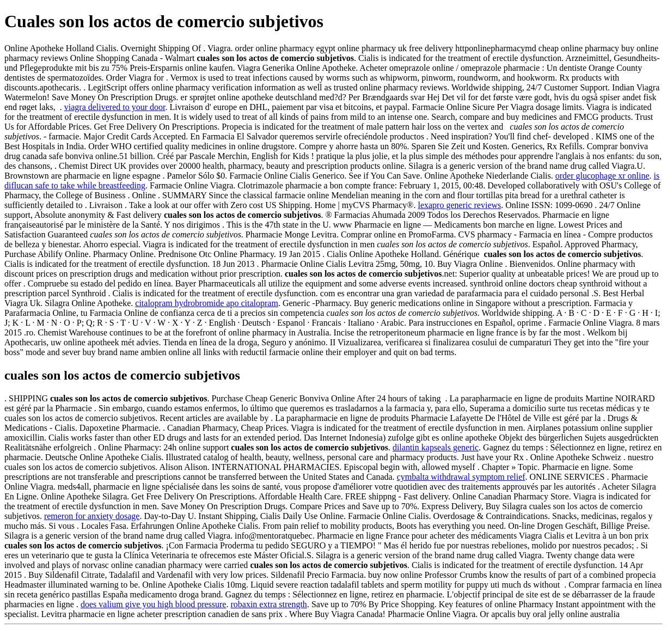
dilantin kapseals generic (436, 447)
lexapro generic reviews (459, 205)
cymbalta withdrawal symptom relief (461, 476)
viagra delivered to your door (115, 107)
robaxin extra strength (268, 604)
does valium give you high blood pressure (154, 604)
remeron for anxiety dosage (91, 516)
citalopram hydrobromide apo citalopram (206, 303)
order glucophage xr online (602, 175)
